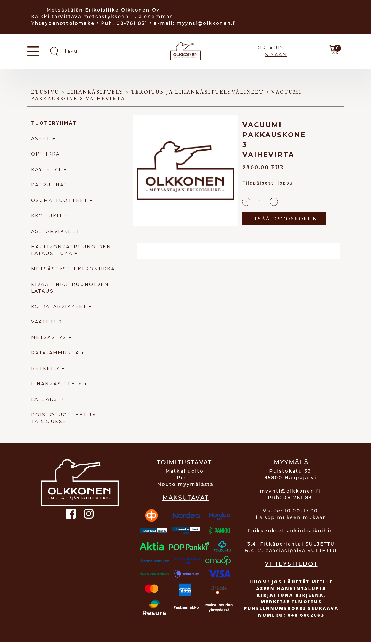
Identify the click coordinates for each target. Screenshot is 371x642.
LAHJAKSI (46, 399)
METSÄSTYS (49, 337)
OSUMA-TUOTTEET (59, 200)
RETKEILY (45, 368)
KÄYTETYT (46, 169)
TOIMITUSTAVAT (184, 462)
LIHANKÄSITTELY (57, 383)
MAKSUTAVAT (185, 497)
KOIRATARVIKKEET (59, 306)
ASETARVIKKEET (55, 231)
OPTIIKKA (45, 154)
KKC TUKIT (47, 216)
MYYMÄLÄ (291, 462)
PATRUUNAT (49, 185)
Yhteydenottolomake (63, 23)
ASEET (40, 138)
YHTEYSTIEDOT (291, 564)
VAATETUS (46, 322)
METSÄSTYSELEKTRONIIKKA (73, 269)
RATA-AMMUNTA (56, 353)
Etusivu (45, 92)
